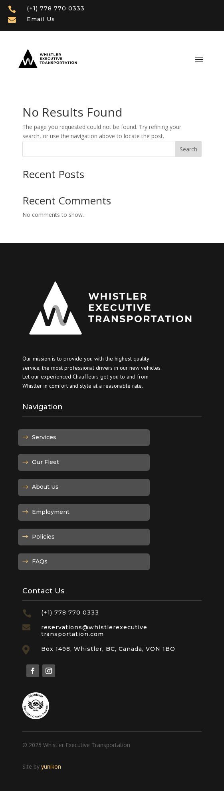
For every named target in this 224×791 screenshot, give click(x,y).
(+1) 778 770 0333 (56, 8)
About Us (45, 486)
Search (188, 149)
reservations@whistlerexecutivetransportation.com (94, 631)
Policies (43, 536)
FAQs (40, 561)
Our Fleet (45, 462)
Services (44, 437)
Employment (50, 511)
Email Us (41, 19)
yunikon (51, 766)
